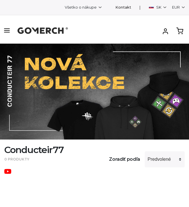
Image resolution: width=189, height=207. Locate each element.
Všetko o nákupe (81, 7)
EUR (176, 7)
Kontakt (123, 7)
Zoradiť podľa (124, 159)
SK (155, 7)
